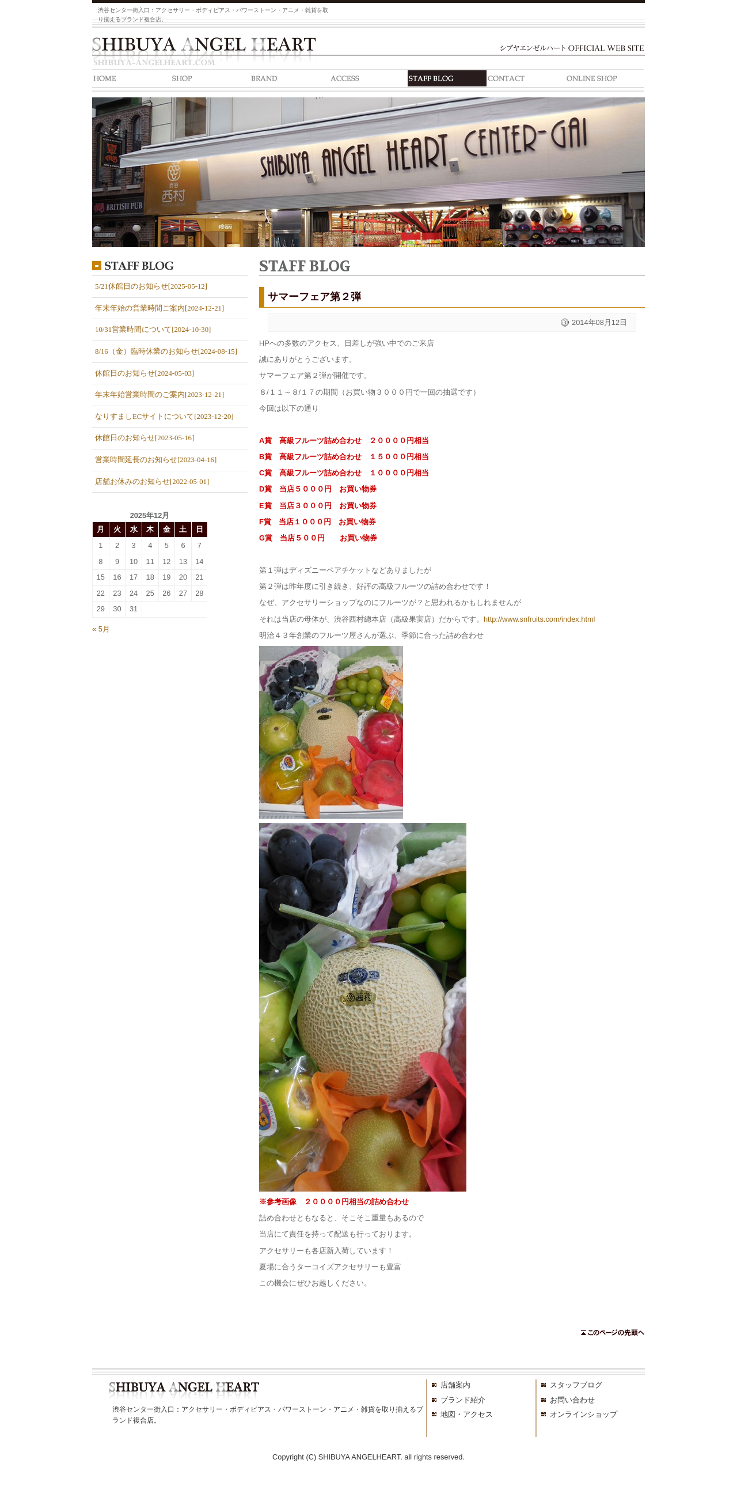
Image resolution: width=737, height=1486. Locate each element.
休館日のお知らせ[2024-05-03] (144, 373)
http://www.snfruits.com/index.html (539, 619)
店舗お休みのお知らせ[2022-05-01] (152, 482)
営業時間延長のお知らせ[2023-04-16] (155, 460)
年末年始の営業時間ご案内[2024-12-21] (159, 308)
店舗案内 (455, 1385)
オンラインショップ (583, 1414)
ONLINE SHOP (604, 80)
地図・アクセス (466, 1414)
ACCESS (368, 80)
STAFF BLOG (447, 80)
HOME (131, 80)
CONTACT (526, 80)
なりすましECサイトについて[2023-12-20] (164, 417)
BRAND (289, 80)
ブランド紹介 (462, 1400)
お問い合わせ (572, 1400)
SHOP (210, 80)
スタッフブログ (576, 1385)
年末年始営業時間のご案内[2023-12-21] (159, 395)
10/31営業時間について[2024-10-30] (153, 330)
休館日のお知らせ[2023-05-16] (144, 438)
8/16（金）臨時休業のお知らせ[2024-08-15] (166, 351)
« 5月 (101, 629)
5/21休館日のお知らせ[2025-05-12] (151, 286)
